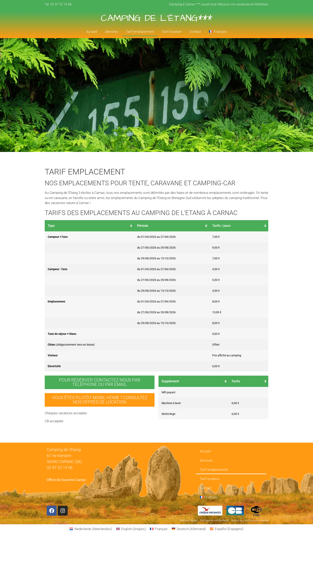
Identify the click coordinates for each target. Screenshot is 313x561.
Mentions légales (189, 520)
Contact (195, 32)
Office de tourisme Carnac (66, 480)
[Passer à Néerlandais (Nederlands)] (90, 529)
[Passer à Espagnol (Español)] (227, 529)
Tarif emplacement (140, 32)
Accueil (91, 32)
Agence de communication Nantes (249, 520)
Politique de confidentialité (214, 520)
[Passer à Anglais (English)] (131, 529)
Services (111, 32)
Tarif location (171, 32)
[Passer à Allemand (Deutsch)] (189, 529)
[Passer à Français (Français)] (159, 529)
